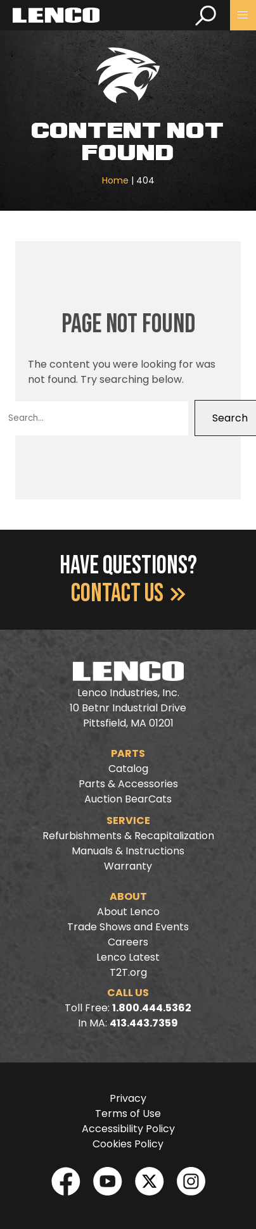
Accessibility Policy (128, 1128)
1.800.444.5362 (151, 1008)
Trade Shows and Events (128, 927)
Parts (128, 753)
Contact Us (128, 593)
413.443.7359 (144, 1023)
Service (128, 820)
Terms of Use (128, 1113)
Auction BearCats (128, 799)
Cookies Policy (128, 1144)
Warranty (128, 866)
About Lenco (128, 911)
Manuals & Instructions (128, 851)
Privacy (128, 1098)
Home (115, 180)
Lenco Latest (128, 957)
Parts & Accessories (128, 784)
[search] (205, 15)
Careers (128, 942)
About (128, 896)
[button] (243, 15)
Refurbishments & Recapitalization (128, 835)
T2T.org (128, 972)
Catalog (128, 768)
